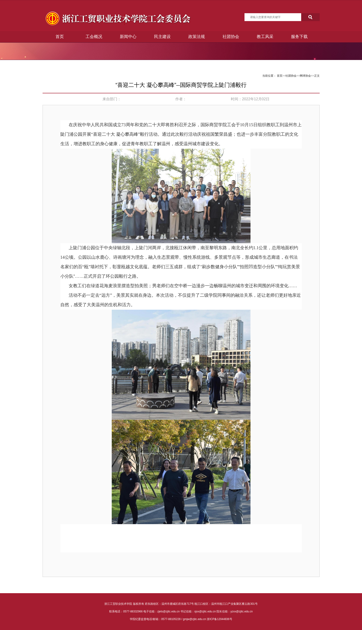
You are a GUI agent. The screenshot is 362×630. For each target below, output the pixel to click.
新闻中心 (128, 36)
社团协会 (231, 36)
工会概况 (94, 36)
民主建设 (162, 36)
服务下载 (299, 36)
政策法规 (196, 36)
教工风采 (265, 36)
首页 (60, 36)
